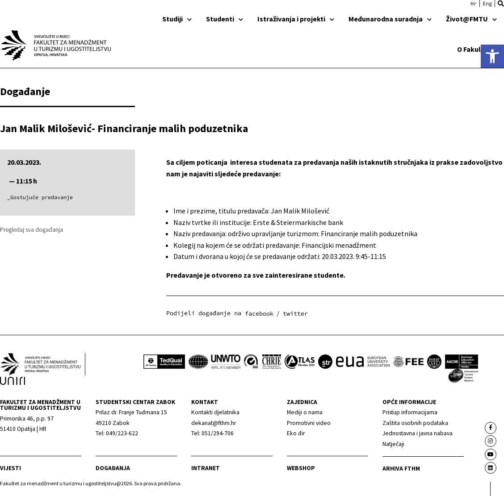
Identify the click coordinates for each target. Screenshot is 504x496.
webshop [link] (301, 468)
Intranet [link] (205, 468)
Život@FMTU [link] (471, 19)
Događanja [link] (113, 468)
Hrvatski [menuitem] (473, 3)
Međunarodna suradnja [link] (390, 19)
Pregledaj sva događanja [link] (31, 229)
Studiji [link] (177, 19)
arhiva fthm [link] (401, 468)
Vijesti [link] (10, 468)
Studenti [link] (224, 19)
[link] (492, 56)
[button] (501, 3)
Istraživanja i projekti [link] (295, 19)
